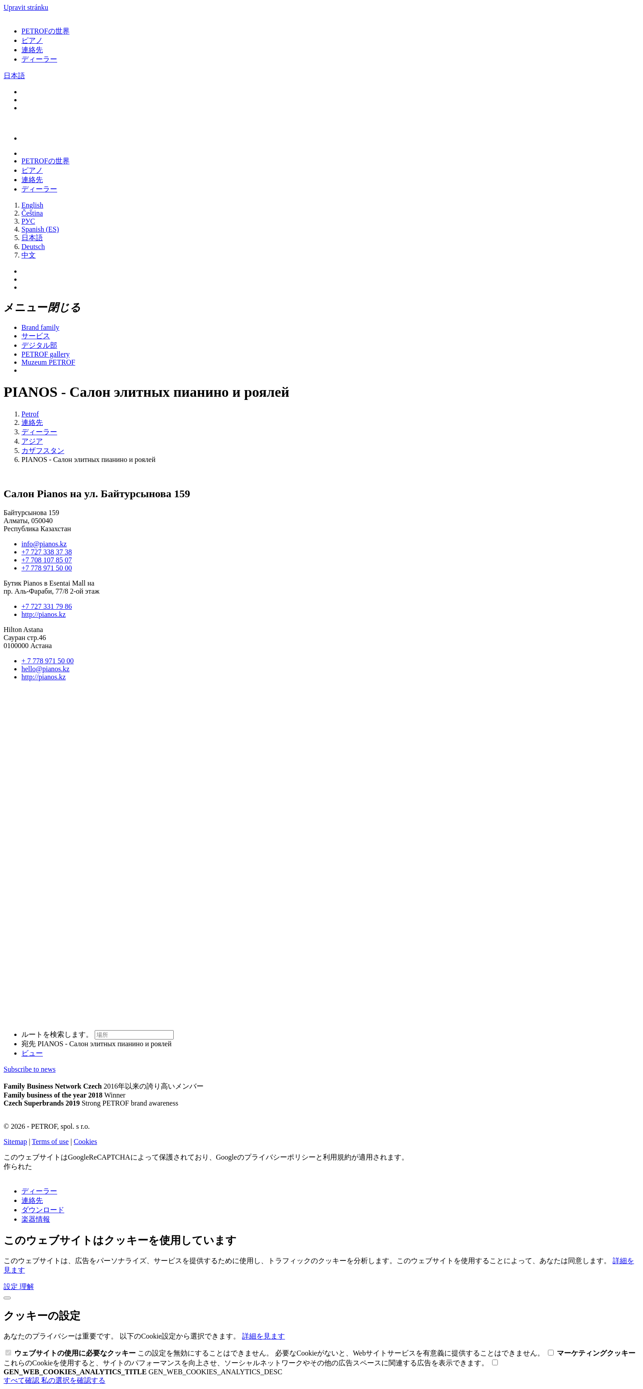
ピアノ (32, 40)
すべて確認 (22, 1380)
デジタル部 (39, 345)
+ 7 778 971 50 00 (47, 661)
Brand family (40, 327)
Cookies (85, 1141)
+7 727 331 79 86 (46, 606)
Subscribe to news (29, 1069)
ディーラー (39, 59)
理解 (27, 1286)
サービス (35, 336)
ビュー (32, 1053)
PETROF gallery (45, 354)
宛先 (96, 1044)
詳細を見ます (263, 1336)
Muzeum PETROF (48, 362)
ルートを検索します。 (97, 1034)
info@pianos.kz (44, 544)
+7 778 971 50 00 (46, 568)
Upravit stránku (26, 7)
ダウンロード (42, 1210)
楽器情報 (35, 1219)
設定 (12, 1286)
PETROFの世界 (45, 31)
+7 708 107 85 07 (46, 560)
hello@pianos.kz (45, 669)
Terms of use (50, 1141)
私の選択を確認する (73, 1380)
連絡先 (32, 50)
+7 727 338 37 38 (46, 552)
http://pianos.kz (43, 614)
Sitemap (15, 1141)
